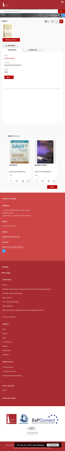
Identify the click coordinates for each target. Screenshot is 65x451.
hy (57, 21)
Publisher (6, 355)
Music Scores (7, 298)
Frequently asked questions (12, 376)
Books (5, 285)
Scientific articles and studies (13, 293)
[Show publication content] (23, 181)
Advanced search (53, 15)
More (52, 187)
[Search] (61, 11)
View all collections (9, 317)
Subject (5, 346)
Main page (6, 273)
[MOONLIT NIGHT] (45, 151)
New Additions (8, 306)
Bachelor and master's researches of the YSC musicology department (27, 289)
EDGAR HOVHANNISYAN (12, 65)
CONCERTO (13, 165)
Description (7, 350)
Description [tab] (12, 50)
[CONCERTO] (19, 151)
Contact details (8, 367)
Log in (5, 390)
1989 (6, 72)
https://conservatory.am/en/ (12, 247)
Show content (11, 40)
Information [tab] (33, 50)
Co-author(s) (7, 342)
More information (38, 445)
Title (4, 329)
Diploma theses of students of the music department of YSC (23, 310)
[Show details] (28, 181)
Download (9, 45)
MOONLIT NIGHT (41, 165)
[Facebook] (3, 251)
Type (4, 338)
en (61, 21)
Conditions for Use (9, 371)
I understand (52, 445)
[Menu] (62, 2)
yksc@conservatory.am (11, 236)
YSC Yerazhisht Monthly (11, 302)
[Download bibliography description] (17, 181)
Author (5, 333)
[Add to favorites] (52, 21)
